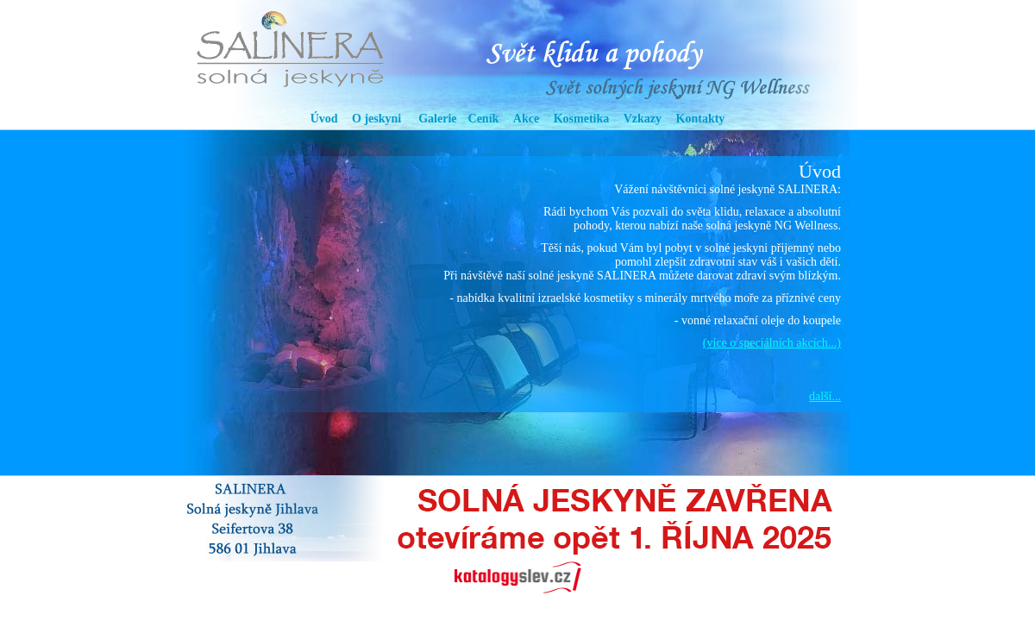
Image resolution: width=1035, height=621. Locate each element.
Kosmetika (582, 118)
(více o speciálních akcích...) (772, 342)
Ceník (483, 118)
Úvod (324, 118)
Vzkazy (643, 118)
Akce (526, 118)
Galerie (437, 118)
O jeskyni (376, 118)
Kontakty (700, 118)
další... (825, 396)
